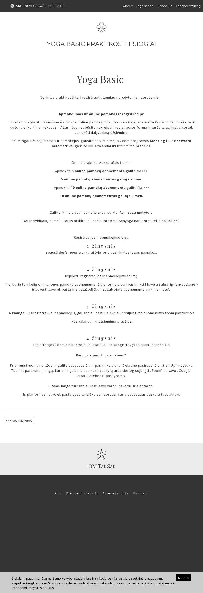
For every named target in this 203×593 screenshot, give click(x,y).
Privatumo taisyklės (82, 493)
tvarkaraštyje (124, 122)
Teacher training (188, 6)
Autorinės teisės (115, 493)
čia (88, 365)
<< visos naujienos (19, 420)
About (128, 6)
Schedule (165, 6)
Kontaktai (141, 493)
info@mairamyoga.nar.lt (123, 221)
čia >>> (126, 162)
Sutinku (183, 578)
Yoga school (145, 6)
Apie (57, 493)
